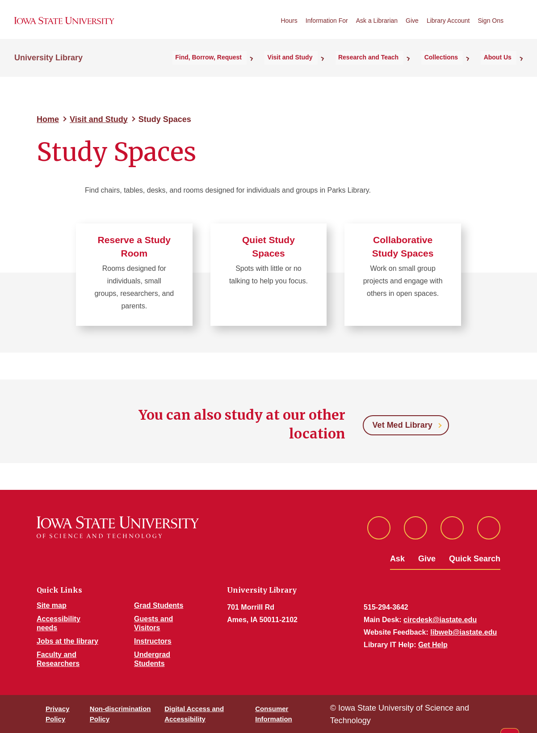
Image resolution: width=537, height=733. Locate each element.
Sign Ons (490, 26)
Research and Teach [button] (389, 67)
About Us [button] (502, 67)
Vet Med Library (402, 425)
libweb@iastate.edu (463, 632)
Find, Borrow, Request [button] (244, 67)
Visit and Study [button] (318, 67)
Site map (52, 605)
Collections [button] (453, 67)
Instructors (153, 641)
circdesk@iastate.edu (440, 619)
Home (48, 119)
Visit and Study (99, 119)
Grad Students (158, 605)
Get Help (433, 645)
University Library (48, 67)
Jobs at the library (67, 641)
